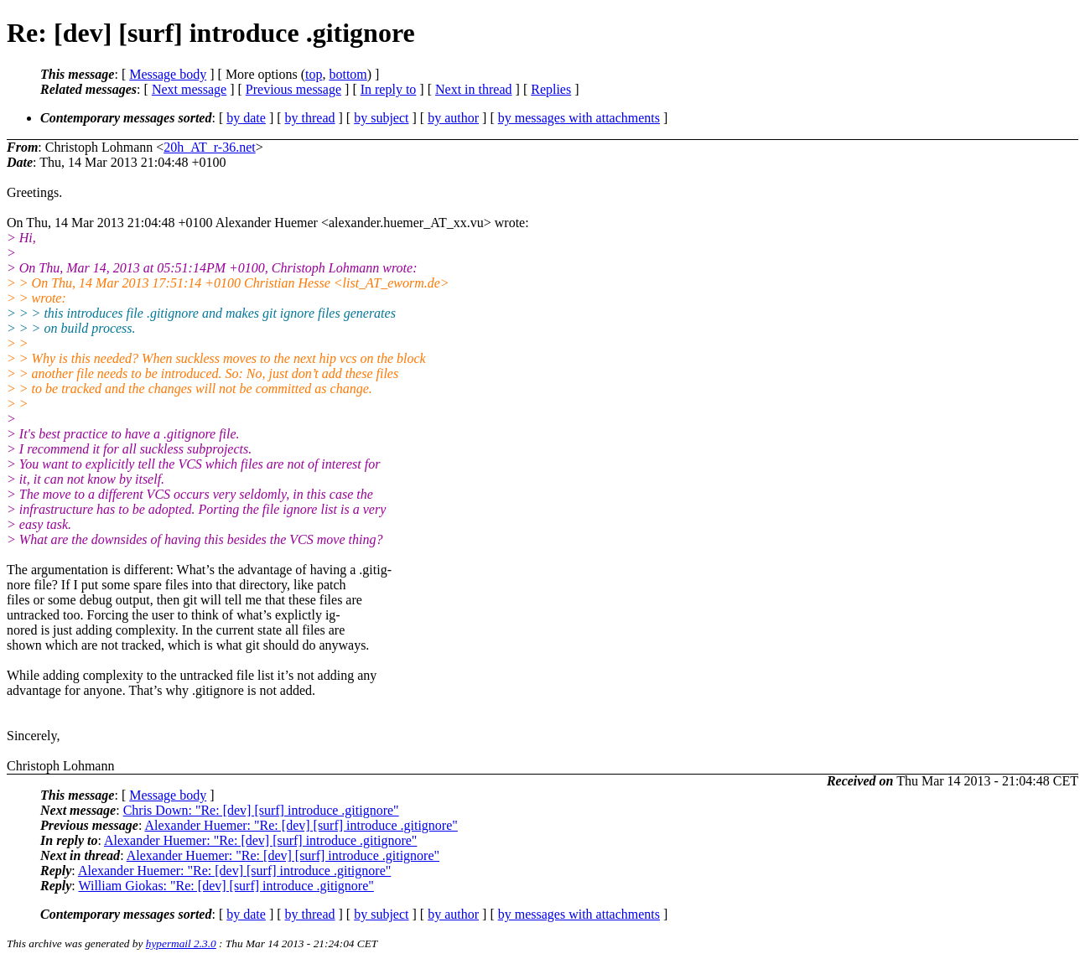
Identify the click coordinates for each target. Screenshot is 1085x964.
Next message (189, 89)
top (313, 74)
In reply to (389, 89)
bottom (347, 74)
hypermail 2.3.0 (181, 943)
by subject (381, 118)
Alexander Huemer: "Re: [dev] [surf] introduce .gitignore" (300, 825)
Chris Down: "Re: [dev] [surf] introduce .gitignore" (261, 810)
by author (453, 118)
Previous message (293, 89)
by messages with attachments (579, 118)
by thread (310, 118)
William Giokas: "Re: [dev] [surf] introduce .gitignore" (225, 885)
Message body (167, 74)
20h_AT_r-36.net (209, 147)
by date (246, 118)
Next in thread (473, 89)
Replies (551, 89)
